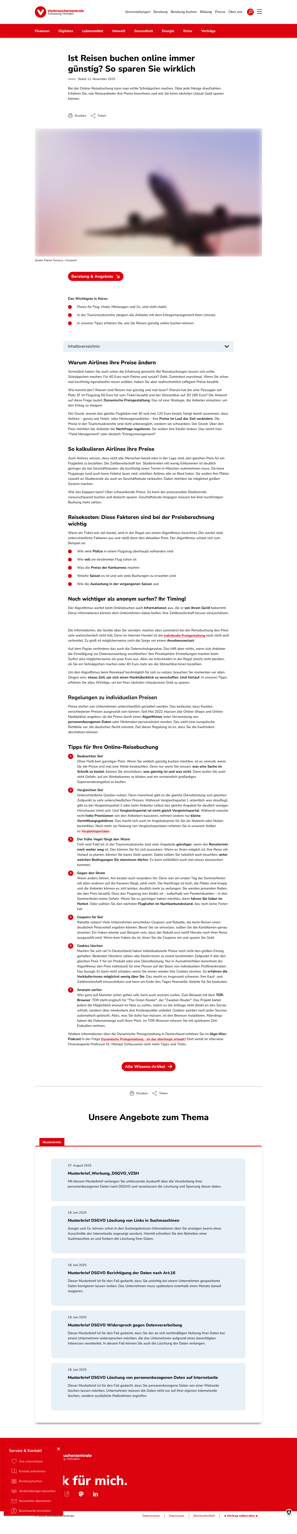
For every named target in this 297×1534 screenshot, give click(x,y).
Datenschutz (151, 1529)
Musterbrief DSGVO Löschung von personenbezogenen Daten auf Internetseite (143, 1391)
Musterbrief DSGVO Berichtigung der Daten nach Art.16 (122, 1286)
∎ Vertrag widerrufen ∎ (241, 1529)
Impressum (176, 1529)
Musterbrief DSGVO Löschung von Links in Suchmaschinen (124, 1234)
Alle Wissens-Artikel (148, 1078)
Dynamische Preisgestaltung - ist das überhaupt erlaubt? (147, 1051)
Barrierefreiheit (204, 1529)
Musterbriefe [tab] (54, 1155)
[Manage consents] (289, 1526)
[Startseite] (59, 14)
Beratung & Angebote (96, 281)
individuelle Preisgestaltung (187, 647)
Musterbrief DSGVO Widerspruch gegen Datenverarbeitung (125, 1339)
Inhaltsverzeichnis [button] (84, 350)
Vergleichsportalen (97, 843)
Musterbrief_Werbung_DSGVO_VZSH (103, 1187)
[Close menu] (59, 1461)
